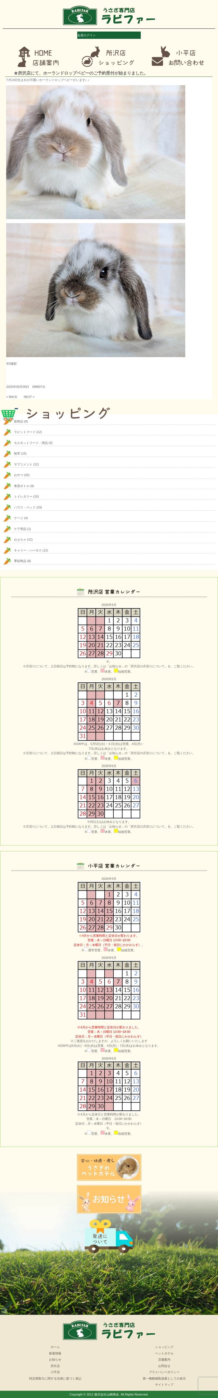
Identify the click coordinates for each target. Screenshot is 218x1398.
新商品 (18, 421)
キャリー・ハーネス (28, 550)
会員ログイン (86, 35)
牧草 (17, 453)
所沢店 (55, 1366)
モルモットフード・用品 (31, 443)
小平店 (55, 1372)
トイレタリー (23, 496)
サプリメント (23, 464)
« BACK (11, 396)
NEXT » (29, 396)
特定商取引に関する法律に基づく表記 (55, 1378)
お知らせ (55, 1359)
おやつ (18, 475)
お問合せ (164, 1366)
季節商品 (20, 561)
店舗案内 (164, 1359)
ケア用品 (20, 528)
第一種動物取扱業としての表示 (164, 1378)
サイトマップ (164, 1384)
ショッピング (164, 1347)
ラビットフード (25, 432)
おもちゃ (20, 539)
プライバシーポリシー (164, 1372)
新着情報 (55, 1353)
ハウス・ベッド (25, 507)
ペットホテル (164, 1353)
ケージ (18, 518)
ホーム (55, 1347)
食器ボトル (21, 485)
